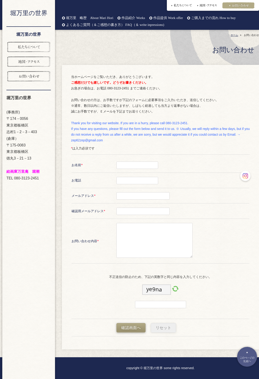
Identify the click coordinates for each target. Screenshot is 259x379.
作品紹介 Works (133, 18)
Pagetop (247, 356)
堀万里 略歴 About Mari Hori (89, 18)
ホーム (234, 35)
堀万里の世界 (28, 13)
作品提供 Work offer (168, 18)
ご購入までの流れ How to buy (213, 18)
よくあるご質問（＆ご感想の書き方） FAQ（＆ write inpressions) (115, 25)
